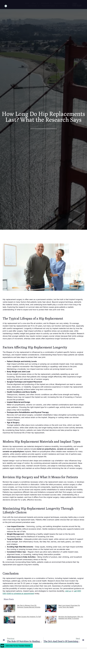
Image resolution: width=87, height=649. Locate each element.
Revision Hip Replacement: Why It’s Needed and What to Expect (70, 617)
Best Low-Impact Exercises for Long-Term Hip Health (69, 606)
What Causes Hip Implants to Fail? (29, 616)
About (35, 3)
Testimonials (33, 6)
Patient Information (49, 6)
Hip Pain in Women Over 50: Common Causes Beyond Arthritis (28, 606)
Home (27, 3)
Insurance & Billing (60, 3)
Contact (64, 6)
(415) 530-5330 (77, 4)
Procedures (46, 3)
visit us (68, 591)
